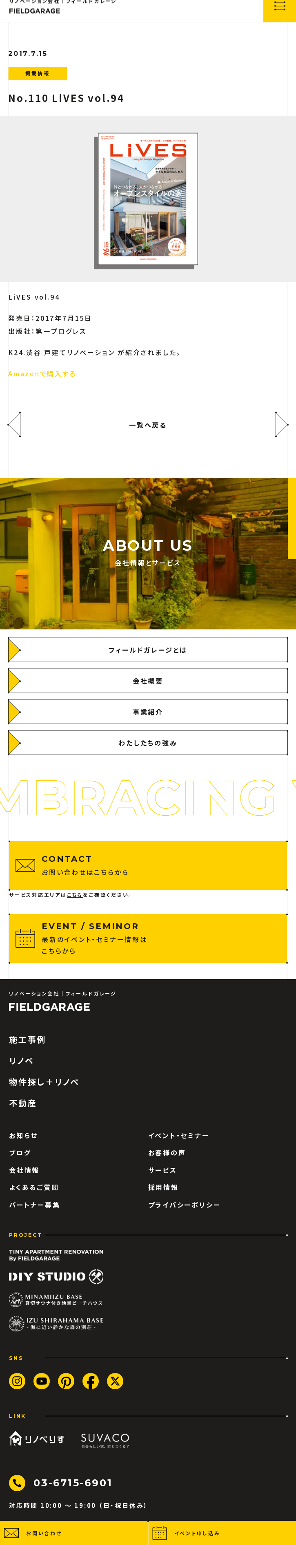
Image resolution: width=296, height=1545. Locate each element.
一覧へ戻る (148, 425)
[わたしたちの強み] (148, 743)
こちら (75, 894)
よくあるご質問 (34, 1187)
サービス (162, 1170)
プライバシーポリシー (184, 1204)
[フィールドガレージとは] (148, 650)
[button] (74, 1533)
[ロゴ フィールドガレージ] (49, 1007)
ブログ (20, 1152)
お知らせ (23, 1135)
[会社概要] (148, 681)
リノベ (21, 1061)
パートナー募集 (34, 1204)
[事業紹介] (148, 712)
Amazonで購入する (42, 373)
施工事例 (27, 1039)
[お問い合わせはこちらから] (148, 865)
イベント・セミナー (178, 1135)
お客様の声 (167, 1152)
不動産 (23, 1103)
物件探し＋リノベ (44, 1082)
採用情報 (163, 1187)
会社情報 (24, 1170)
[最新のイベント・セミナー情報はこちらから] (148, 938)
